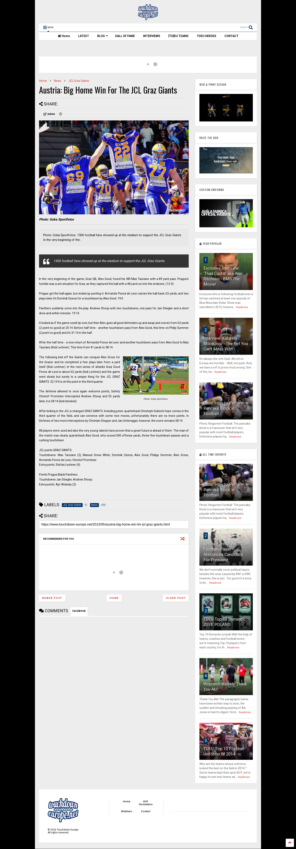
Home (64, 36)
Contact (145, 811)
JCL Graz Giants (78, 80)
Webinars (126, 811)
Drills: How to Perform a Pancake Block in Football (225, 408)
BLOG (102, 36)
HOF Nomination (146, 803)
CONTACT (231, 36)
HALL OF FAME (125, 36)
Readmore (242, 307)
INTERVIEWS (151, 36)
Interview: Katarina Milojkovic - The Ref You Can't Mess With (226, 343)
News (57, 80)
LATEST (83, 36)
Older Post (176, 598)
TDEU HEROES (206, 36)
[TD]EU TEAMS (178, 36)
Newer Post (52, 598)
